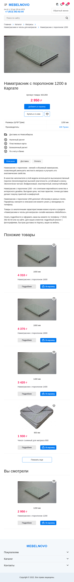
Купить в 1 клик (33, 114)
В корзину (50, 286)
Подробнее (27, 286)
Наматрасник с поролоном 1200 (32, 516)
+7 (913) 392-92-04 (14, 12)
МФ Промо (64, 127)
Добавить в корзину (37, 107)
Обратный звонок (60, 11)
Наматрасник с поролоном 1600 (32, 279)
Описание (10, 161)
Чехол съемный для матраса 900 (33, 440)
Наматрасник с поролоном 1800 (32, 333)
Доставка (24, 161)
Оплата (37, 161)
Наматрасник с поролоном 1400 (32, 387)
